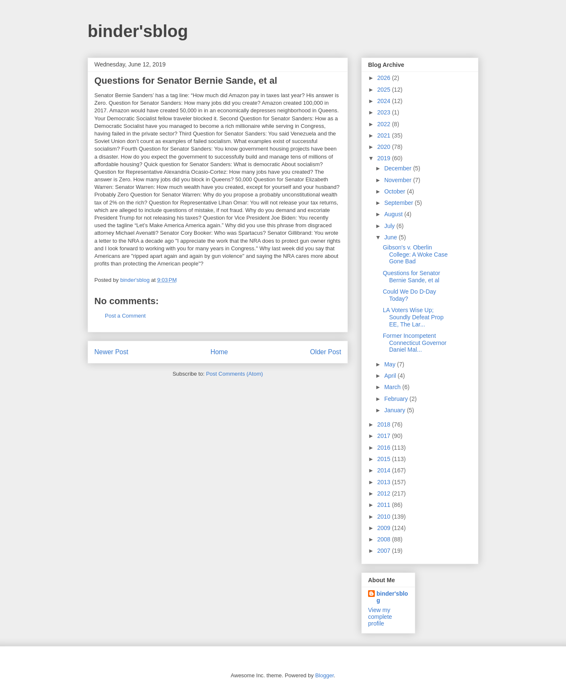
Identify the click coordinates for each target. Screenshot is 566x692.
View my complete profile (380, 617)
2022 (384, 124)
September (399, 202)
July (390, 226)
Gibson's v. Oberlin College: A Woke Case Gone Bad (415, 254)
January (395, 410)
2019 (384, 158)
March (393, 387)
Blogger (324, 675)
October (395, 191)
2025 (384, 89)
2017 (384, 435)
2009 (384, 528)
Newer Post (111, 351)
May (390, 364)
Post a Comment (125, 316)
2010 (384, 516)
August (394, 214)
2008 (384, 539)
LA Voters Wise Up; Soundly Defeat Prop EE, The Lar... (413, 317)
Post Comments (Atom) (234, 374)
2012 (384, 493)
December (398, 168)
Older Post (325, 351)
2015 (384, 459)
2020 (384, 146)
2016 (384, 447)
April (391, 375)
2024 (384, 101)
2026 (384, 77)
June (391, 237)
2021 (384, 135)
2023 (384, 112)
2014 (384, 470)
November (398, 180)
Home (219, 351)
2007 (384, 550)
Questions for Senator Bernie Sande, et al (411, 277)
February (396, 398)
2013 (384, 482)
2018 (384, 424)
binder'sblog (138, 31)
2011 (384, 504)
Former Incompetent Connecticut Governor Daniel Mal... (414, 342)
